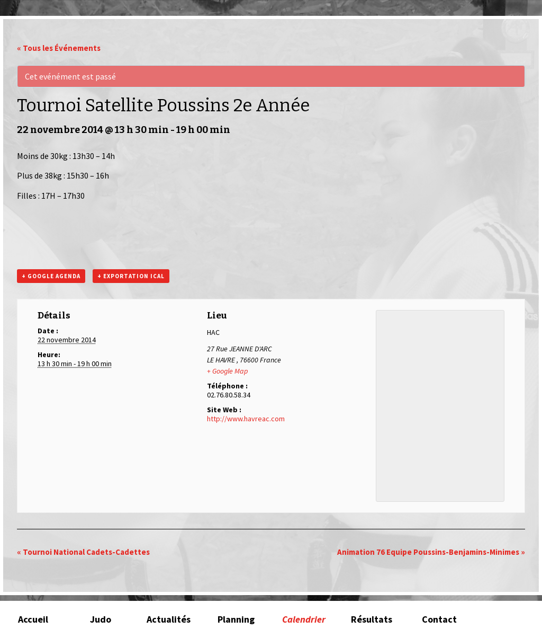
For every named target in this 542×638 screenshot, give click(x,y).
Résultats (371, 619)
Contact (439, 619)
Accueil (33, 619)
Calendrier (304, 619)
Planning (236, 619)
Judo (100, 619)
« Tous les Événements (59, 48)
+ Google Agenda (51, 276)
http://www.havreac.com (246, 418)
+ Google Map (227, 371)
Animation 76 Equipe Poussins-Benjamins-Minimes (431, 552)
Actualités (169, 619)
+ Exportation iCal (131, 276)
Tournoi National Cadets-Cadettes (83, 552)
